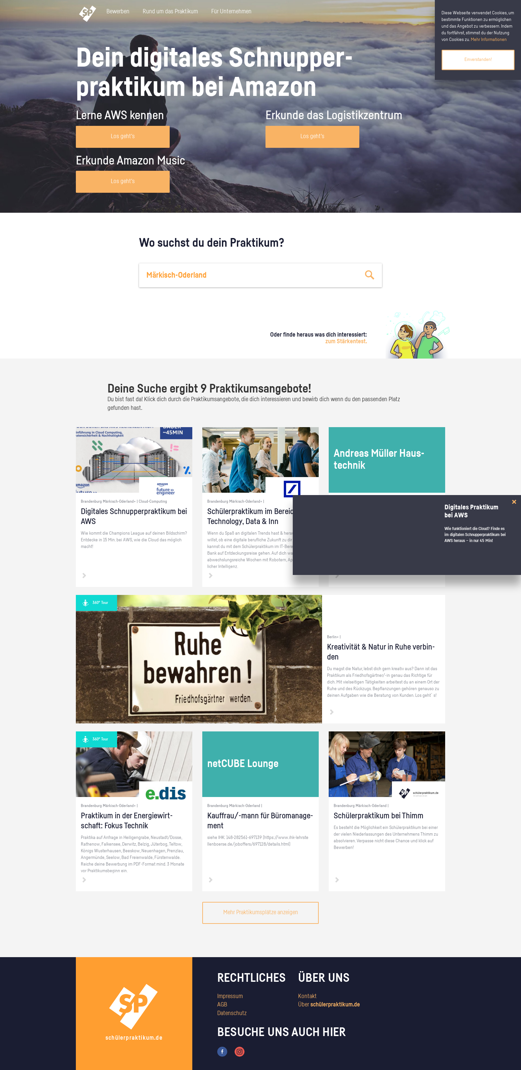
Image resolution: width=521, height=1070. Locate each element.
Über (329, 1005)
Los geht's (123, 136)
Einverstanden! (478, 59)
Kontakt (307, 996)
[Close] (514, 501)
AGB (222, 1005)
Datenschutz (232, 1013)
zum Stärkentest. (346, 342)
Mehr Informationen (489, 39)
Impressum (230, 996)
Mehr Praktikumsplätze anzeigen (260, 913)
